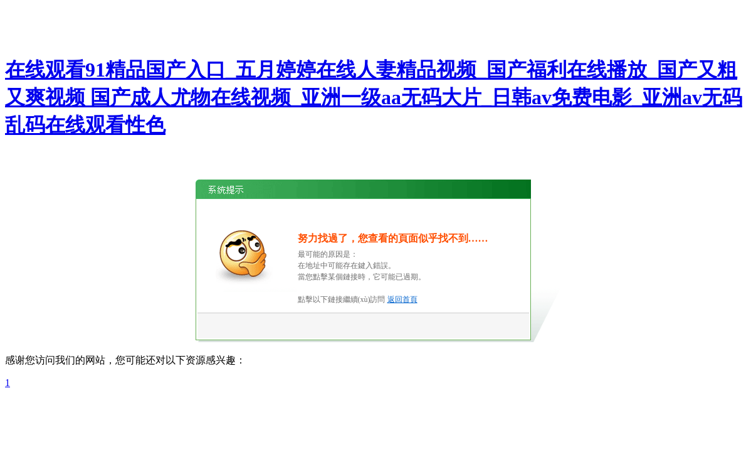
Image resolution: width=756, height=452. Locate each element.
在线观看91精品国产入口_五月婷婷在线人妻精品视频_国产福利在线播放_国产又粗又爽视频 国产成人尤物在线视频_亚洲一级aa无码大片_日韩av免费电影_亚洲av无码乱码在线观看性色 (373, 97)
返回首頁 (402, 299)
